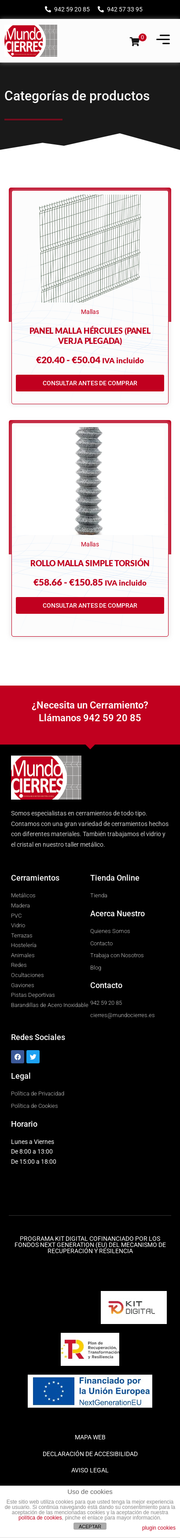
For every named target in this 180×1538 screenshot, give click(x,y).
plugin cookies (159, 1528)
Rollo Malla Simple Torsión (89, 563)
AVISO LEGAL (90, 1470)
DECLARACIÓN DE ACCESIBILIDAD (90, 1453)
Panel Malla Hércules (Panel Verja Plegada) (90, 336)
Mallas (90, 311)
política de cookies (40, 1518)
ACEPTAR (90, 1526)
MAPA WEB (90, 1437)
